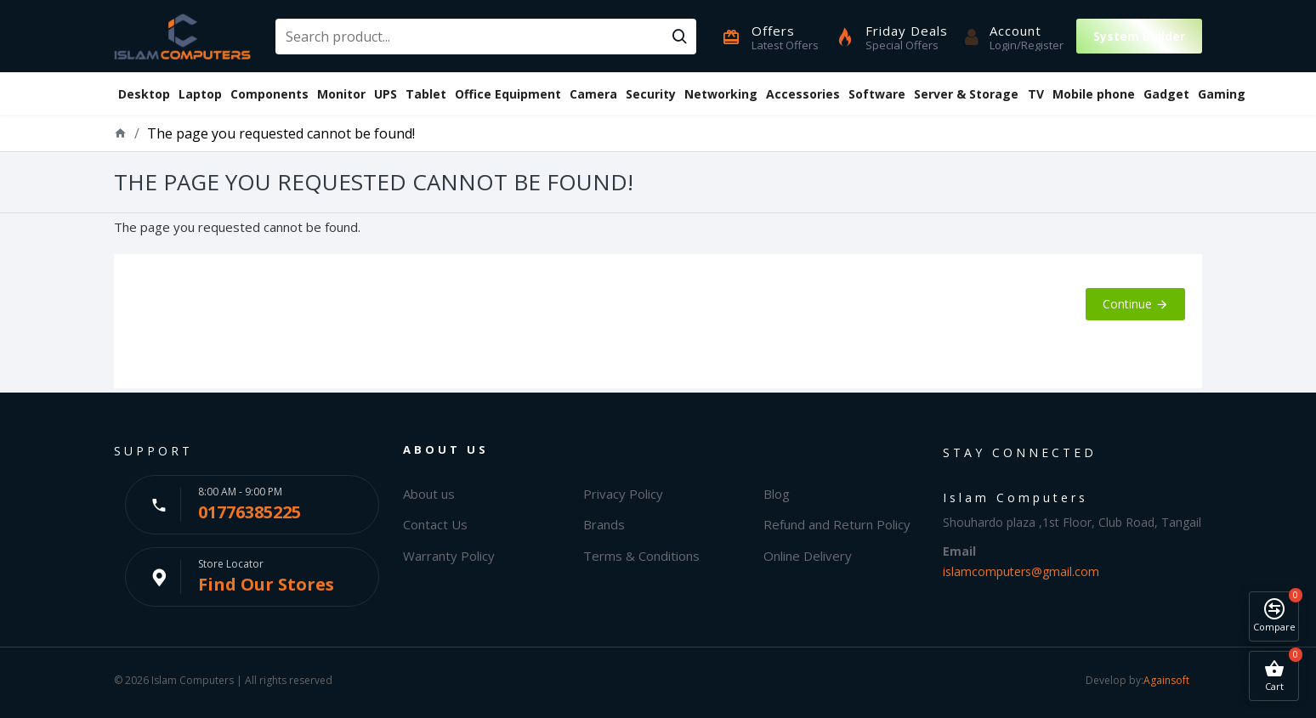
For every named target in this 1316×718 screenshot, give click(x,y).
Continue (1127, 304)
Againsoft (1166, 680)
